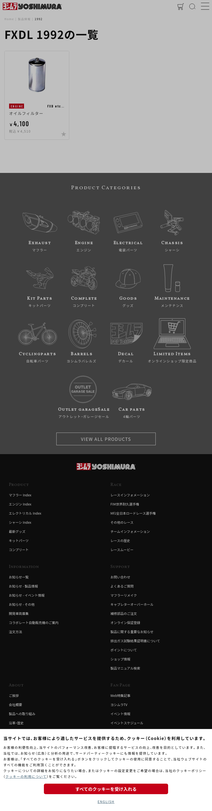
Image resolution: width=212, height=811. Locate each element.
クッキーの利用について (26, 776)
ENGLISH (105, 801)
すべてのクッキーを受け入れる (106, 789)
